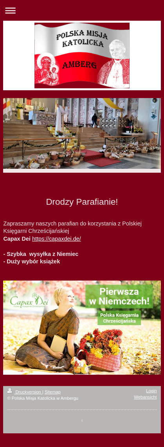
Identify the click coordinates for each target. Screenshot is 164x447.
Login (151, 390)
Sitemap (53, 392)
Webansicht (145, 397)
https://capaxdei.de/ (56, 239)
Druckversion (24, 392)
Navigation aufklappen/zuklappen (82, 10)
